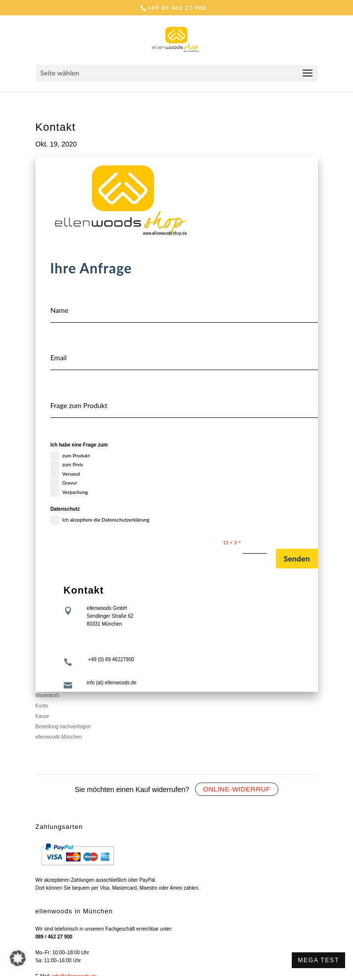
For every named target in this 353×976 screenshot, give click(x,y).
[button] (18, 958)
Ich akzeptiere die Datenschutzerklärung (100, 520)
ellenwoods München (59, 737)
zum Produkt (70, 455)
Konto (42, 706)
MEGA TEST (318, 960)
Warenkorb (48, 695)
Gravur (63, 483)
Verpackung (69, 492)
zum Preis (66, 465)
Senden (297, 558)
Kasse (42, 716)
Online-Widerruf (237, 789)
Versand (65, 474)
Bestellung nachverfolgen (63, 726)
